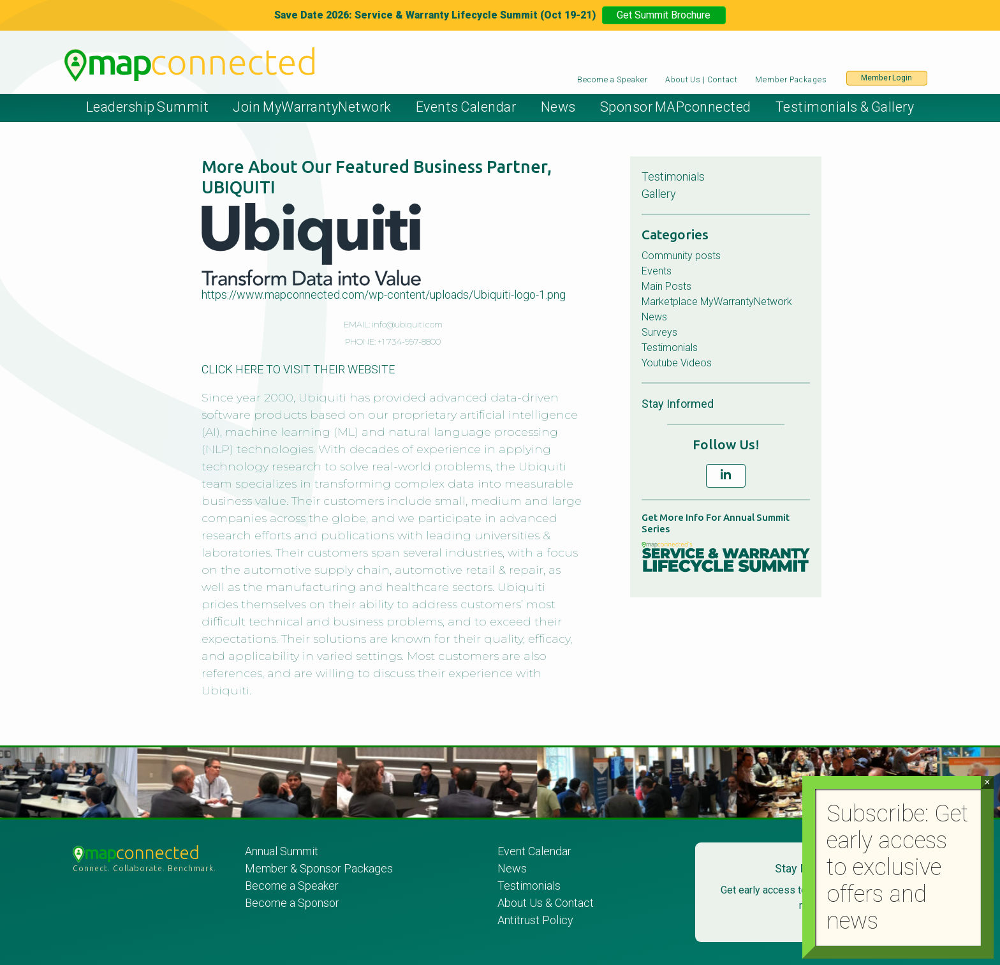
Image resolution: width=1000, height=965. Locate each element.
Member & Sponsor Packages (320, 868)
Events (657, 271)
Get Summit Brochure (663, 15)
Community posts (681, 256)
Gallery (659, 193)
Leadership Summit (147, 107)
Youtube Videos (677, 363)
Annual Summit (281, 851)
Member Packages (792, 79)
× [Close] (987, 782)
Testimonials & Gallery (845, 107)
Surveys (659, 332)
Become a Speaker (612, 79)
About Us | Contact (701, 79)
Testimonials (673, 176)
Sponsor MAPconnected (675, 107)
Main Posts (666, 286)
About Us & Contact (545, 902)
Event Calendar (534, 851)
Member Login (886, 77)
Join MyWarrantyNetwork (312, 107)
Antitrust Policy (535, 920)
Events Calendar (466, 107)
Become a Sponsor (292, 902)
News (558, 107)
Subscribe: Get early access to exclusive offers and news (897, 867)
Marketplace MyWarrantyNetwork (717, 301)
